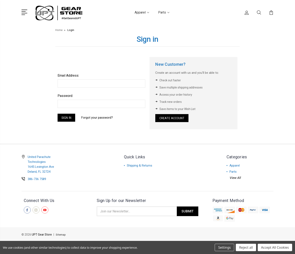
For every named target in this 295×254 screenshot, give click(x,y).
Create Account (172, 118)
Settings (224, 247)
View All (235, 178)
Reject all (246, 247)
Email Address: (68, 75)
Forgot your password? (99, 117)
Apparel (142, 12)
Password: (65, 95)
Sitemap (61, 235)
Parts (163, 12)
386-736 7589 (37, 179)
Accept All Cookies (275, 247)
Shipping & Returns (139, 166)
